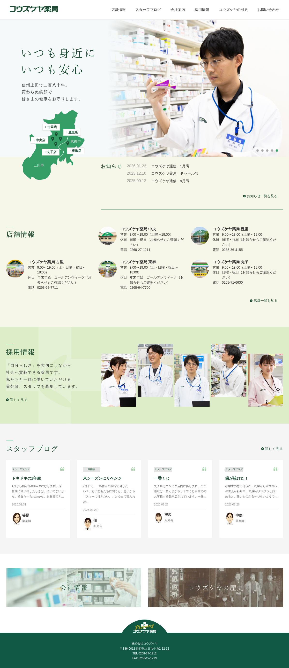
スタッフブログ (98, 643)
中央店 (39, 140)
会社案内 (127, 643)
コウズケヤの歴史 (182, 643)
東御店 (75, 151)
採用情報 (151, 643)
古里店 (51, 127)
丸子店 (50, 152)
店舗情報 (69, 643)
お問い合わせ (216, 643)
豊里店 (72, 132)
